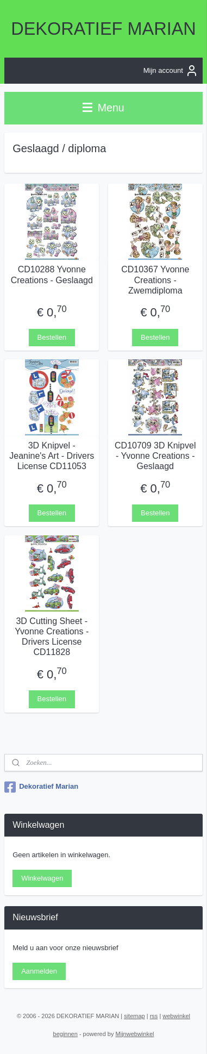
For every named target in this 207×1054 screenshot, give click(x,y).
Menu (103, 108)
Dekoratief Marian (41, 787)
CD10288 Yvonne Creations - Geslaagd (52, 274)
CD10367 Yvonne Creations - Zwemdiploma (155, 280)
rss (154, 1016)
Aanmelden (39, 971)
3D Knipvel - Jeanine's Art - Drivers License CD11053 (51, 455)
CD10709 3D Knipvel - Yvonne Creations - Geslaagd (155, 455)
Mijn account (170, 70)
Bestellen (51, 337)
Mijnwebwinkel (135, 1034)
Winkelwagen (42, 878)
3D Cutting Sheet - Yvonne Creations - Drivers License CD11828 (52, 636)
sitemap (134, 1016)
